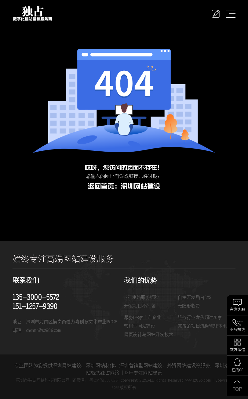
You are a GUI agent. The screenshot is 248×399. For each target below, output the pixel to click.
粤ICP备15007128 (103, 380)
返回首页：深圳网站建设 (124, 186)
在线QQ (237, 370)
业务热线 (237, 330)
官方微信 (237, 350)
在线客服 (237, 309)
